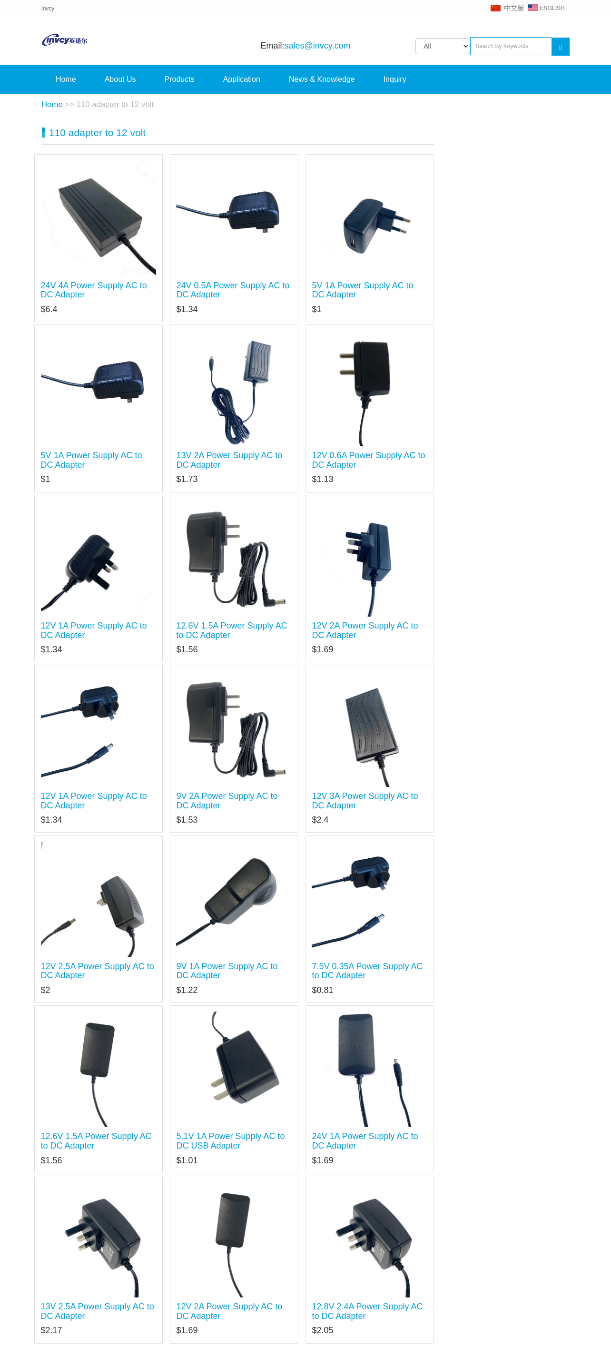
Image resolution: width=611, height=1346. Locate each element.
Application (241, 79)
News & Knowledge (322, 79)
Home (66, 79)
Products (180, 79)
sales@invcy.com (318, 45)
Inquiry (395, 79)
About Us (120, 79)
